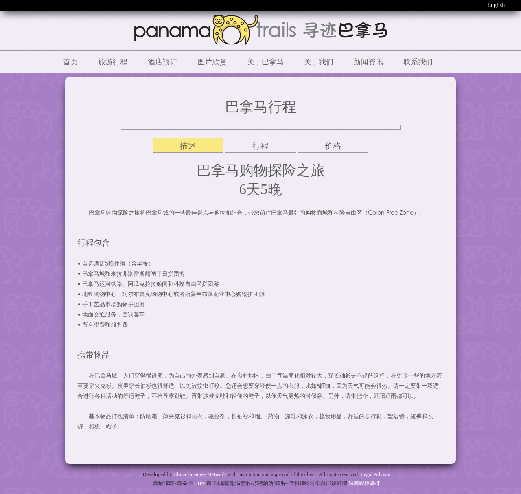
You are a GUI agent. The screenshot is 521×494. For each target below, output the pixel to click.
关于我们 (318, 62)
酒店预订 (162, 62)
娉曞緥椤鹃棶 (364, 483)
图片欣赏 (212, 62)
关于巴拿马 (265, 62)
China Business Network (199, 474)
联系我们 (418, 62)
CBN (199, 483)
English (496, 5)
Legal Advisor (376, 474)
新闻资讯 (368, 62)
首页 (70, 62)
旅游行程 (112, 62)
